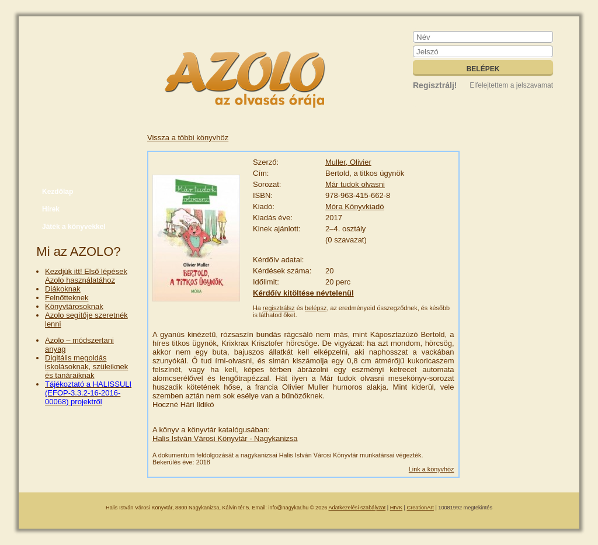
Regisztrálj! (435, 85)
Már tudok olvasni (355, 184)
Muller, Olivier (348, 162)
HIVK (396, 508)
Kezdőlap (57, 192)
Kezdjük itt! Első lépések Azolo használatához (86, 275)
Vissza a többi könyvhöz (187, 137)
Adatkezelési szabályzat (357, 508)
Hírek (51, 209)
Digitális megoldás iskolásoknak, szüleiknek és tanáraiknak (86, 366)
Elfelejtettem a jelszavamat (511, 85)
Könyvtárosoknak (74, 306)
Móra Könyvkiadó (354, 206)
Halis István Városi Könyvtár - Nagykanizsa (225, 438)
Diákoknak (63, 288)
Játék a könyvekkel (74, 227)
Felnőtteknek (66, 297)
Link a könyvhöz (431, 469)
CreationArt (420, 508)
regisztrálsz (279, 307)
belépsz (315, 307)
